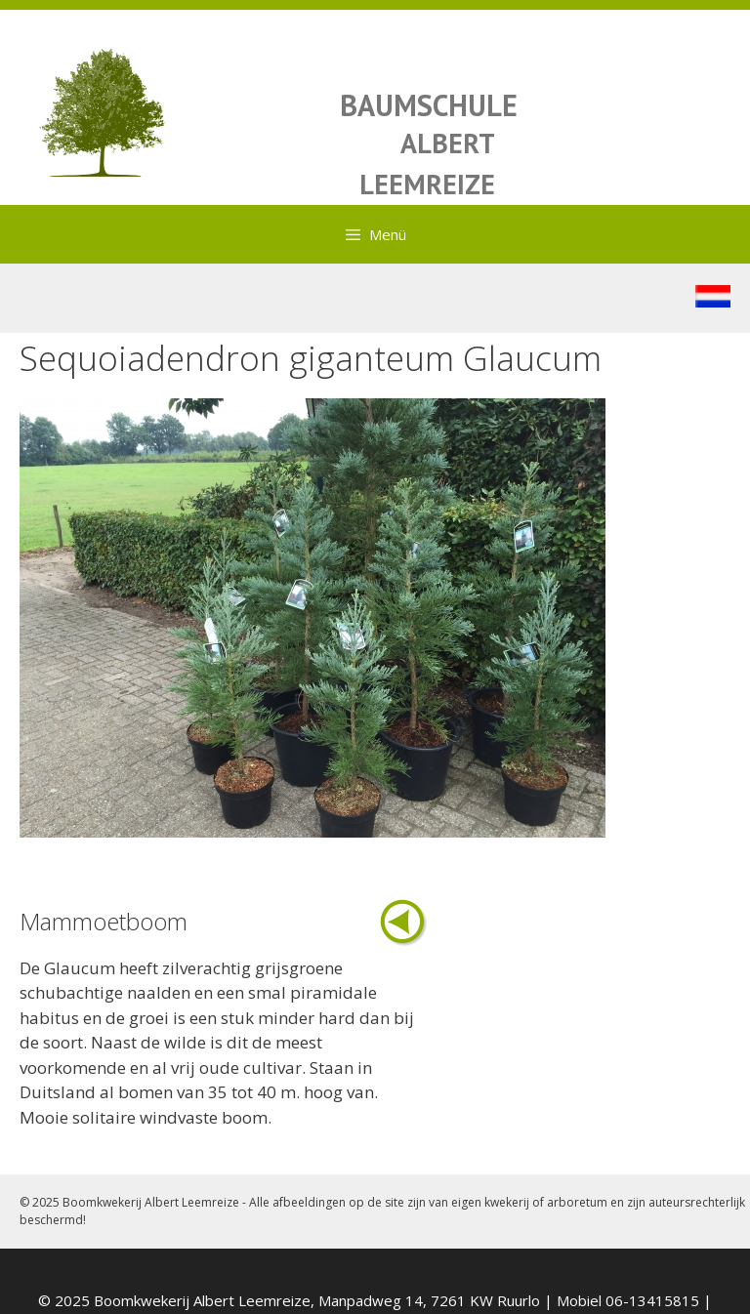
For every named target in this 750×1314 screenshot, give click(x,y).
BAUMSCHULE (429, 105)
